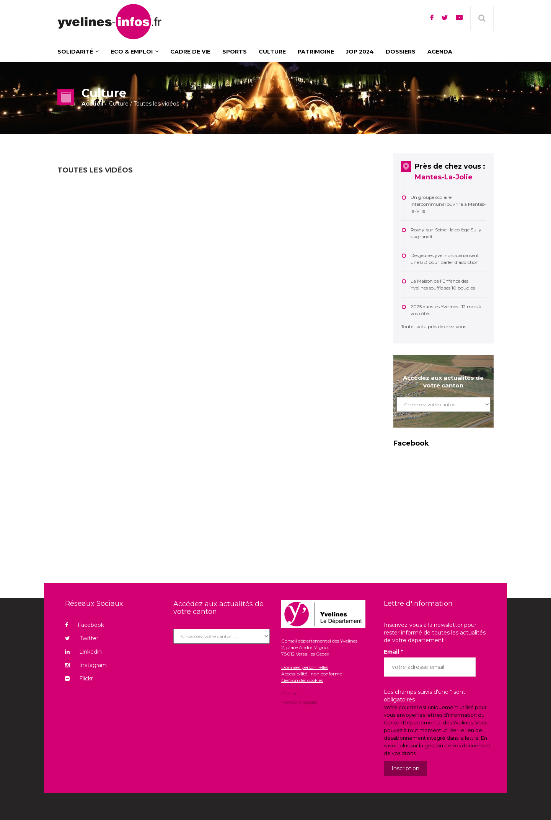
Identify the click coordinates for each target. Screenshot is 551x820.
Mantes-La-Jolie (444, 177)
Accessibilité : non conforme (311, 674)
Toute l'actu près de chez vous (433, 326)
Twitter (81, 638)
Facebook (84, 625)
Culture (119, 103)
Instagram (86, 665)
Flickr (79, 678)
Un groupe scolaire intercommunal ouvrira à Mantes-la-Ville (448, 204)
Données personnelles (304, 667)
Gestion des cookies (302, 680)
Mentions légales (299, 701)
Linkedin (83, 651)
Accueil (92, 103)
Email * (393, 651)
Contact (290, 694)
